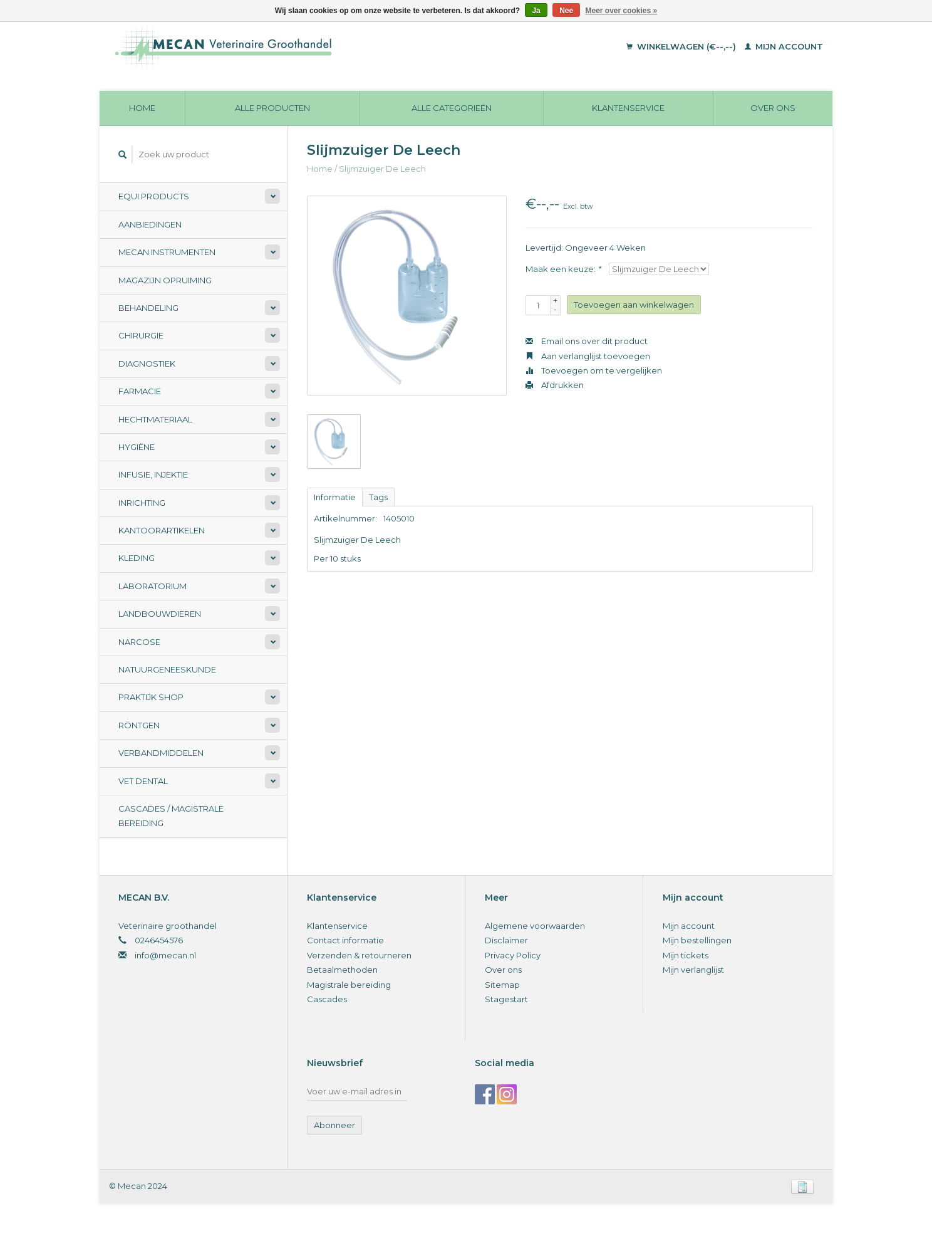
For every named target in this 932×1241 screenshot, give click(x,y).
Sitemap (502, 985)
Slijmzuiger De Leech (382, 169)
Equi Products (153, 196)
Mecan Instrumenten (166, 252)
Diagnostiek (146, 364)
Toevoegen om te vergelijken (594, 370)
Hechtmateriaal (155, 419)
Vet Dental (143, 781)
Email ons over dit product (587, 341)
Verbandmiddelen (161, 753)
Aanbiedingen (150, 224)
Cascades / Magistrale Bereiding (171, 816)
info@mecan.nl (165, 955)
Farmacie (139, 391)
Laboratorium (152, 586)
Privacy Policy (513, 955)
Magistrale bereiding (349, 985)
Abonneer (334, 1125)
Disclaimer (506, 940)
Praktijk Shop (151, 697)
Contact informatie (345, 940)
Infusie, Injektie (153, 474)
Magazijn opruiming (165, 280)
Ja (536, 10)
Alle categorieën (452, 108)
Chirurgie (140, 335)
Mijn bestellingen (697, 940)
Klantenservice (628, 108)
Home (142, 108)
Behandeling (148, 308)
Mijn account (784, 46)
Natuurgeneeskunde (167, 669)
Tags (378, 497)
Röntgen (139, 725)
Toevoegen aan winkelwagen (634, 305)
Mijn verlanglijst (693, 970)
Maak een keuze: (563, 269)
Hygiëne (136, 447)
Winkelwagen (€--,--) (682, 46)
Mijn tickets (685, 955)
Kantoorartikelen (161, 530)
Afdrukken (555, 385)
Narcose (139, 642)
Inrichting (141, 503)
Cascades (327, 999)
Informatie (335, 497)
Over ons (772, 108)
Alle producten (272, 108)
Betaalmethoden (342, 970)
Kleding (136, 558)
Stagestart (506, 999)
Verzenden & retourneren (359, 955)
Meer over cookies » (622, 10)
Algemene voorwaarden (535, 926)
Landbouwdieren (159, 614)
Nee (566, 10)
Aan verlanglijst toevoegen (588, 356)
